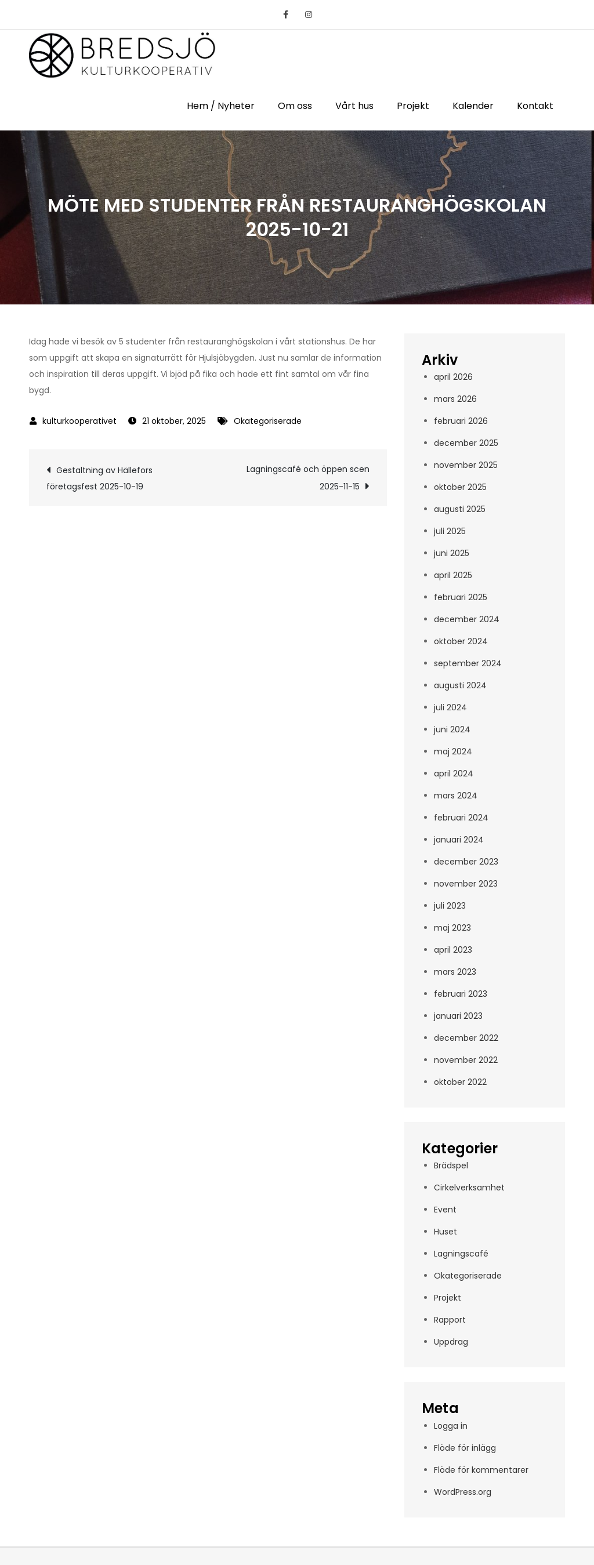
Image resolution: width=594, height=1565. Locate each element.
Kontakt (535, 105)
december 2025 (466, 443)
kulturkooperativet (79, 421)
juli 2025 (450, 531)
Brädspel (451, 1165)
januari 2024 (459, 839)
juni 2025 (451, 553)
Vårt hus (354, 105)
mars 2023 (455, 972)
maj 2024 (453, 751)
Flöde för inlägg (465, 1448)
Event (445, 1209)
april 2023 (453, 950)
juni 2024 (452, 729)
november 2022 (466, 1060)
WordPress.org (462, 1492)
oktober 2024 (461, 641)
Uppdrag (451, 1342)
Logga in (451, 1426)
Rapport (450, 1320)
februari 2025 (460, 597)
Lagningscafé (461, 1253)
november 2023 (466, 883)
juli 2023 (450, 906)
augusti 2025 (460, 509)
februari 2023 (460, 994)
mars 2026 (455, 399)
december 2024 (466, 619)
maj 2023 (452, 928)
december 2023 (466, 861)
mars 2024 (455, 795)
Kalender (473, 105)
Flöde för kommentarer (481, 1470)
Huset (445, 1231)
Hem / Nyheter (221, 105)
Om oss (295, 105)
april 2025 (453, 575)
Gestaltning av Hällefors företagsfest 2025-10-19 (99, 478)
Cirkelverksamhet (469, 1187)
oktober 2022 (460, 1082)
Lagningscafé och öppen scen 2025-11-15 (308, 477)
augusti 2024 (460, 685)
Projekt (413, 105)
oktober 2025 (460, 487)
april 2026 (453, 377)
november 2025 (466, 465)
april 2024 (453, 773)
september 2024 (468, 663)
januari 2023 (458, 1016)
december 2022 (466, 1038)
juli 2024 (450, 707)
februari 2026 (461, 421)
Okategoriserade (268, 421)
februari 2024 (461, 817)
